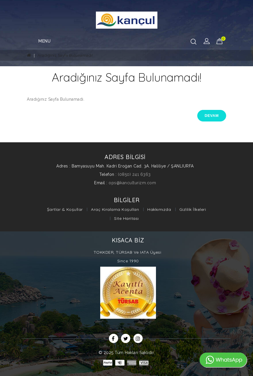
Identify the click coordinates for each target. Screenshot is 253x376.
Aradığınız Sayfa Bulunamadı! (65, 55)
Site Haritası (126, 218)
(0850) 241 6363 (134, 174)
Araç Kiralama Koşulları (115, 209)
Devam (212, 115)
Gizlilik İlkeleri (192, 209)
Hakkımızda (159, 209)
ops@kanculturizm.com (132, 182)
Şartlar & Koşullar (65, 209)
